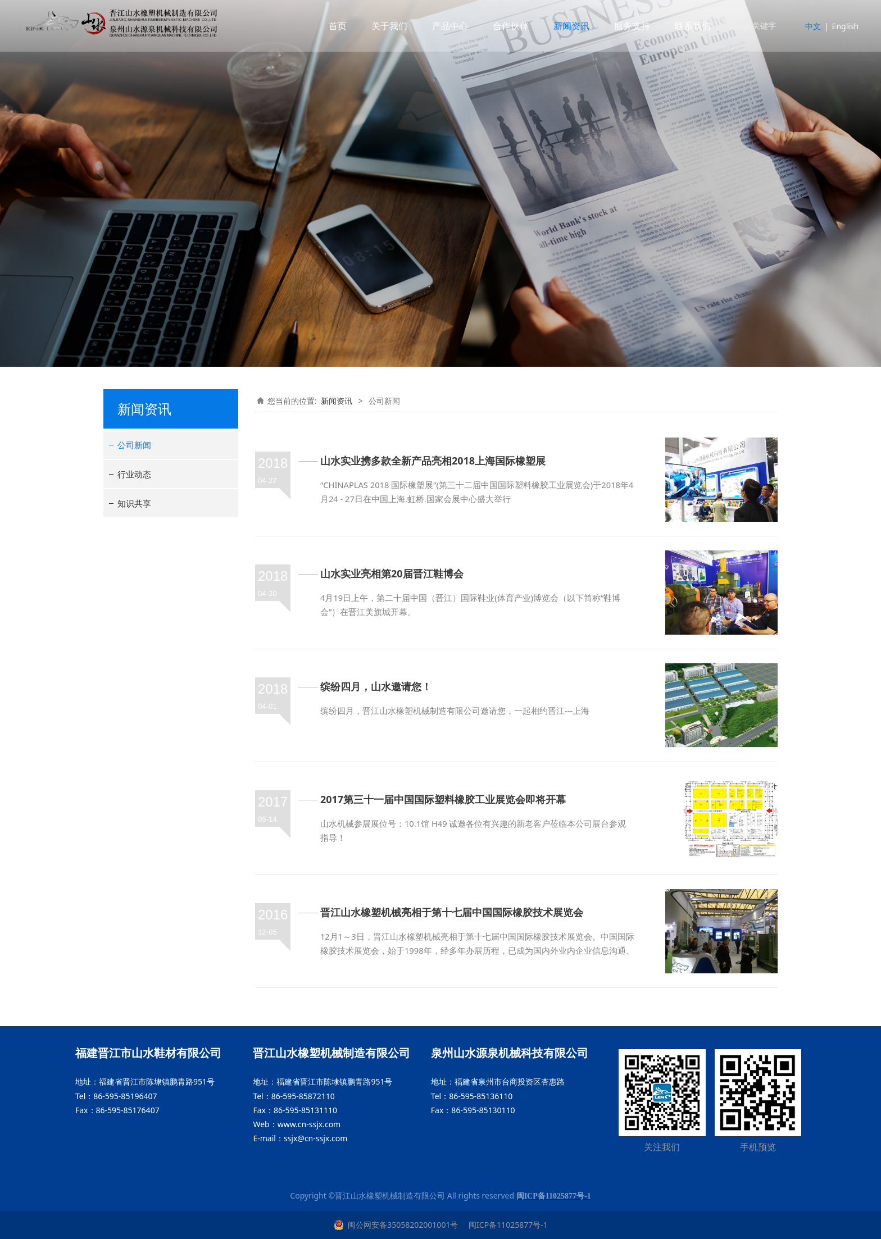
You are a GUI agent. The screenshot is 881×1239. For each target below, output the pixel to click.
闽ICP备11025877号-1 (506, 1224)
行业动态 (134, 474)
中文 (806, 26)
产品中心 (443, 26)
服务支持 (625, 26)
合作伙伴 (503, 26)
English (837, 26)
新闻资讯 (564, 26)
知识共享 (134, 503)
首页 (330, 26)
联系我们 (685, 26)
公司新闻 (134, 444)
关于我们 (382, 26)
